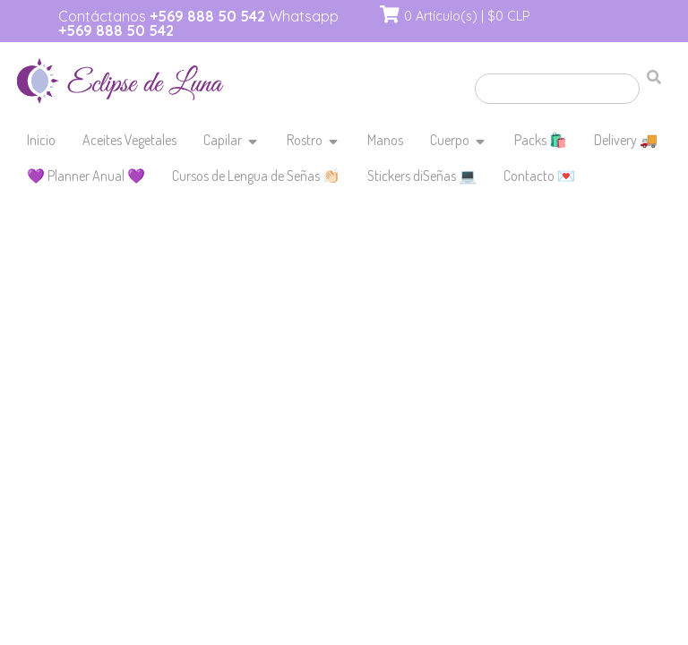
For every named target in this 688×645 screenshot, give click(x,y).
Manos (385, 140)
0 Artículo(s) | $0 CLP (467, 16)
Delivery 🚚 (626, 140)
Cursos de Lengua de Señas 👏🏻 (256, 176)
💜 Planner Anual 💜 (86, 176)
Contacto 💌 (539, 176)
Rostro (304, 140)
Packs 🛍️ (540, 140)
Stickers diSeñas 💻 (422, 176)
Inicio (41, 140)
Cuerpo (449, 140)
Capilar (222, 140)
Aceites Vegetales (129, 140)
